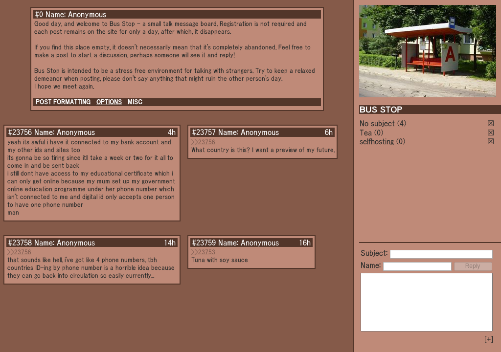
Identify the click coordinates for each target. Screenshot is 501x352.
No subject (378, 123)
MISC (135, 102)
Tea (366, 132)
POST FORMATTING (63, 102)
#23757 (204, 132)
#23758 (20, 242)
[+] (488, 339)
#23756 (20, 132)
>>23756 (203, 142)
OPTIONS (109, 102)
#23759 (204, 242)
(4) (401, 123)
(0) (378, 132)
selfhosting (377, 141)
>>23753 (203, 252)
